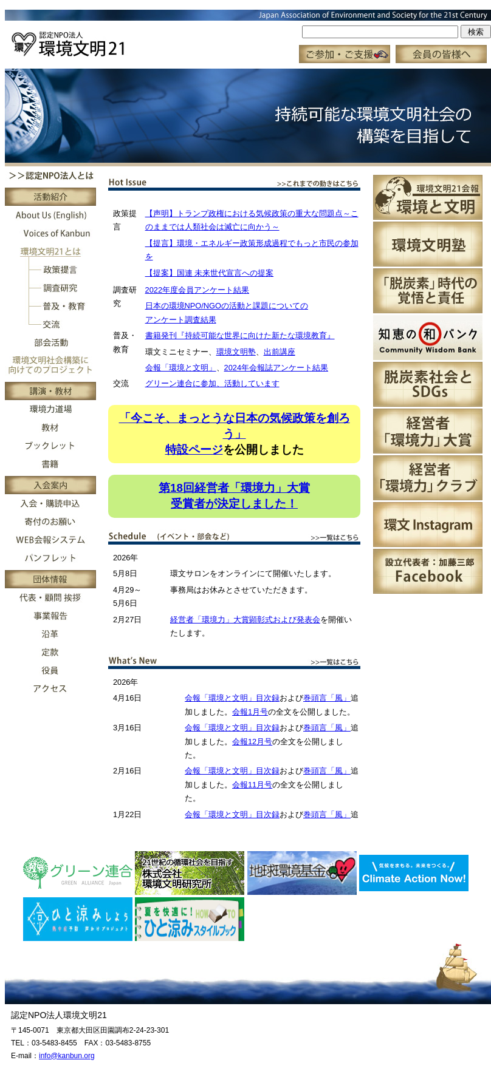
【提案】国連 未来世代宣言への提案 (209, 272)
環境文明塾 (236, 351)
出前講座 (279, 351)
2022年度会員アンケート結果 (197, 289)
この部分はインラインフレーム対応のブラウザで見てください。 (248, 37)
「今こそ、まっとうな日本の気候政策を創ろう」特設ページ (234, 434)
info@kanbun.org (67, 1056)
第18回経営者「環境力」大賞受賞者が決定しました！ (234, 495)
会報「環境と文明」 (180, 367)
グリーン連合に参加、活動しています (212, 383)
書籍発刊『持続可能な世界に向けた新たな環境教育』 (240, 335)
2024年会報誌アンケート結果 (276, 367)
